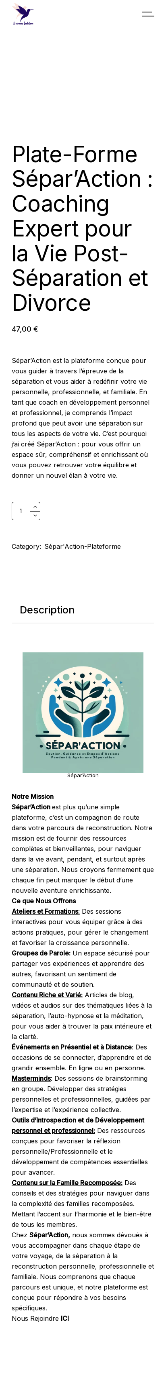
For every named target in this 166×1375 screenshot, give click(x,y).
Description (47, 610)
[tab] (47, 610)
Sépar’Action (83, 775)
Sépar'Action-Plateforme (82, 546)
